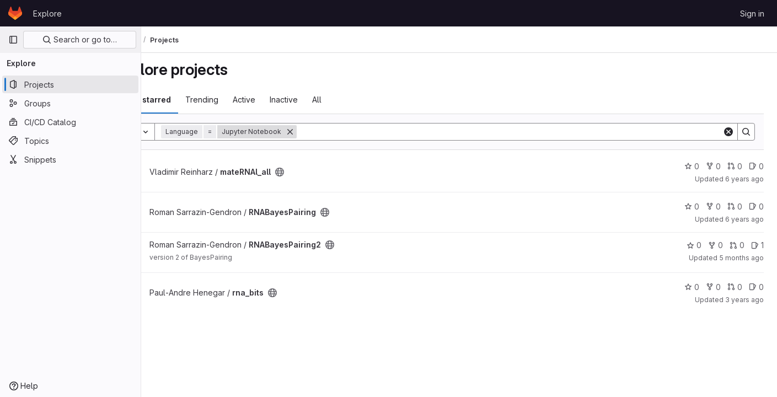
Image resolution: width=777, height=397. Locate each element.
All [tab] (357, 99)
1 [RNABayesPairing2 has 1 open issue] (757, 245)
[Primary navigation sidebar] (13, 40)
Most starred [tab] (186, 99)
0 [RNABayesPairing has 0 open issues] (756, 206)
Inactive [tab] (324, 99)
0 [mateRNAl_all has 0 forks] (713, 166)
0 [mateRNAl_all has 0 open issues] (756, 166)
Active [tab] (284, 99)
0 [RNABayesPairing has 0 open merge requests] (734, 206)
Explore (47, 13)
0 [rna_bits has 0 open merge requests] (734, 287)
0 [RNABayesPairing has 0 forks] (713, 206)
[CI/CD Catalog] (70, 122)
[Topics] (70, 140)
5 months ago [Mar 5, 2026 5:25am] (741, 258)
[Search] (529, 131)
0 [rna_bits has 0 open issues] (756, 287)
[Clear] (728, 131)
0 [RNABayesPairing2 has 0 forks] (715, 245)
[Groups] (70, 103)
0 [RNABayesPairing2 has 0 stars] (694, 245)
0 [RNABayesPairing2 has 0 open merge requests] (737, 245)
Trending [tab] (242, 99)
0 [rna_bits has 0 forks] (713, 287)
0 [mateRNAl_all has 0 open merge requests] (734, 166)
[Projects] (70, 84)
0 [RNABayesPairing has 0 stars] (691, 206)
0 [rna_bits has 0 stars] (691, 287)
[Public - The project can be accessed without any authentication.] (319, 172)
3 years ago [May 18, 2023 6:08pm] (744, 300)
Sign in (752, 13)
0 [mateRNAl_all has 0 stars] (691, 166)
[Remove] (330, 131)
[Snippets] (70, 159)
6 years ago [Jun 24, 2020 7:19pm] (744, 219)
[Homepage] (15, 13)
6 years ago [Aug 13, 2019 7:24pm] (744, 179)
